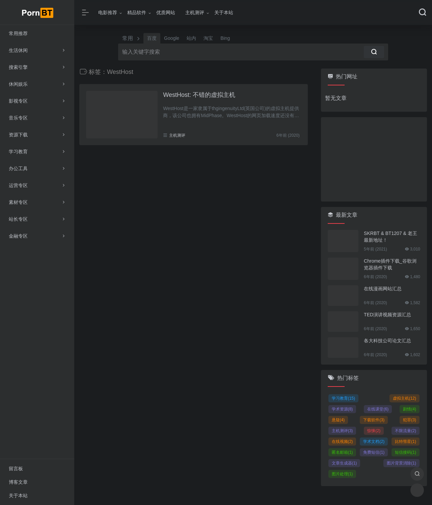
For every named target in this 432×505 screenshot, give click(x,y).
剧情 (409, 409)
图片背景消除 (401, 463)
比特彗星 (405, 441)
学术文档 (373, 441)
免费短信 (373, 452)
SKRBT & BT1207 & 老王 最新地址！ (390, 237)
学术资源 (342, 409)
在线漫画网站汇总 (383, 288)
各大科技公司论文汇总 (387, 340)
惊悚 (373, 430)
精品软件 (136, 12)
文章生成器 (344, 463)
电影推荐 (107, 12)
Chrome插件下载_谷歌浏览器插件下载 (390, 264)
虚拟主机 (404, 398)
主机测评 (194, 12)
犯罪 (409, 420)
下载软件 (373, 420)
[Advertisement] (374, 159)
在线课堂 (377, 409)
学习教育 (343, 398)
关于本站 (223, 12)
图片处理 (342, 474)
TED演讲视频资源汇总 (387, 314)
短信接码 (405, 452)
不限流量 (405, 430)
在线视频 (342, 441)
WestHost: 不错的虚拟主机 (199, 94)
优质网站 (165, 12)
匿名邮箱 (342, 452)
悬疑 (338, 420)
